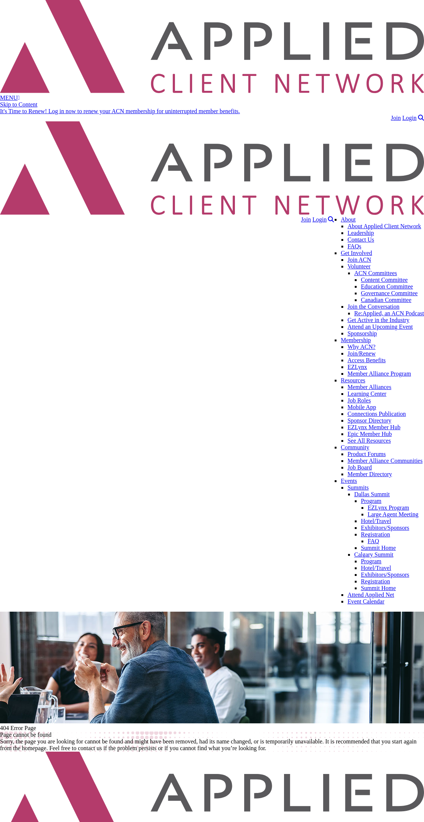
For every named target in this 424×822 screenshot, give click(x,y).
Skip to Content (18, 104)
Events (349, 481)
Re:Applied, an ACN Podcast (389, 313)
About (348, 219)
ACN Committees (375, 273)
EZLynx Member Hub (373, 427)
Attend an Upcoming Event (380, 327)
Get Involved (356, 253)
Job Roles (359, 400)
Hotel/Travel (376, 521)
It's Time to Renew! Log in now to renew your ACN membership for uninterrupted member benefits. (120, 111)
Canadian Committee (386, 300)
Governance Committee (389, 293)
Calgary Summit (373, 554)
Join (396, 118)
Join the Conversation (373, 306)
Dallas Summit (372, 494)
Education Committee (387, 286)
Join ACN (359, 260)
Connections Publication (376, 414)
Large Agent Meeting (392, 514)
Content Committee (384, 280)
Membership (356, 340)
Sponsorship (362, 333)
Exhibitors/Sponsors (385, 528)
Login (409, 118)
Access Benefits (366, 360)
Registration (375, 534)
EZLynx (357, 367)
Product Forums (366, 454)
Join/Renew (361, 353)
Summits (358, 487)
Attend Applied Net (370, 595)
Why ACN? (361, 347)
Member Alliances (369, 387)
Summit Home (378, 548)
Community (355, 447)
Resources (353, 380)
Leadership (360, 233)
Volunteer (358, 266)
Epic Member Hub (369, 434)
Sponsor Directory (369, 420)
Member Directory (369, 474)
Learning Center (366, 394)
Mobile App (361, 407)
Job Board (359, 467)
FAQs (354, 246)
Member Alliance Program (379, 373)
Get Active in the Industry (378, 320)
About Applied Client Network (384, 226)
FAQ (373, 541)
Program (371, 501)
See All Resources (368, 440)
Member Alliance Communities (385, 461)
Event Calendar (365, 601)
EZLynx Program (388, 507)
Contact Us (360, 239)
